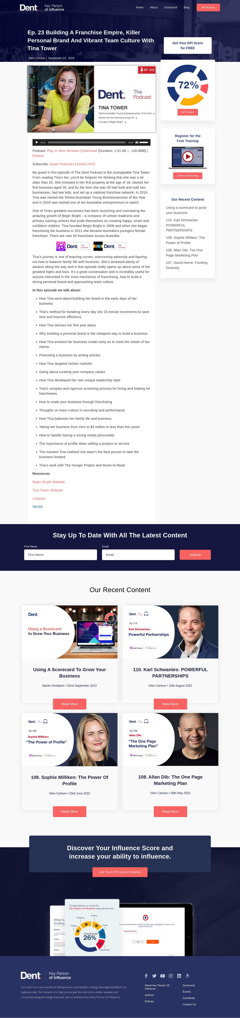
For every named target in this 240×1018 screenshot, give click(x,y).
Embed (37, 156)
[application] (91, 142)
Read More (69, 704)
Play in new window (63, 151)
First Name (30, 546)
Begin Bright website (48, 482)
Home (140, 7)
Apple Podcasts (62, 164)
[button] (208, 7)
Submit (195, 555)
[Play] (36, 142)
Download (89, 151)
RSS (91, 164)
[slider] (87, 142)
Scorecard (170, 7)
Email (81, 164)
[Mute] (136, 142)
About (154, 7)
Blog (187, 7)
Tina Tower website (47, 490)
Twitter (37, 507)
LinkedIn (39, 498)
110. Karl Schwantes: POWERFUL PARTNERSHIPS (182, 225)
